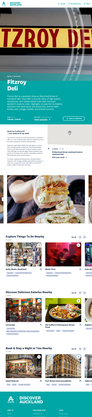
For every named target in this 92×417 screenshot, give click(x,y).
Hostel (54, 384)
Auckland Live (37, 414)
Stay (8, 384)
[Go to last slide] (3, 199)
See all (74, 237)
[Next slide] (88, 199)
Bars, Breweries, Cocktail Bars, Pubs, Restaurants (23, 331)
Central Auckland (12, 275)
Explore (9, 76)
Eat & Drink (17, 76)
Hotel (14, 384)
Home (9, 414)
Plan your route (59, 157)
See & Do (10, 273)
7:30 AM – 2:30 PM (15, 119)
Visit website (42, 119)
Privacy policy (63, 414)
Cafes (58, 331)
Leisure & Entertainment (23, 273)
